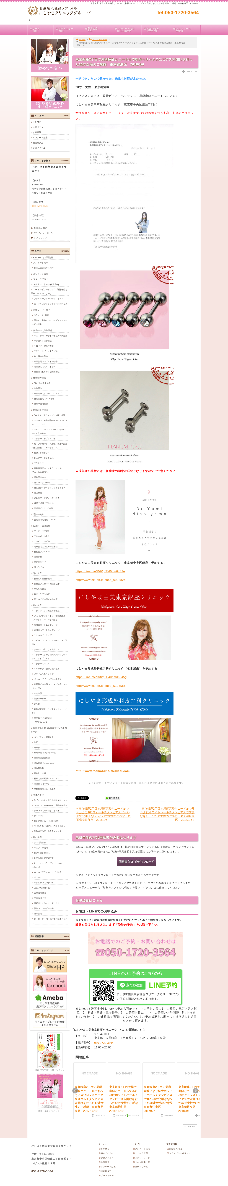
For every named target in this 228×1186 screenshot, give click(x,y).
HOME (81, 39)
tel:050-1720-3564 (178, 12)
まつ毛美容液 (40, 842)
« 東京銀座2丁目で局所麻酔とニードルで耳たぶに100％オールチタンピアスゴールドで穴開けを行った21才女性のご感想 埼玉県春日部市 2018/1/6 (103, 814)
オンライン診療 (40, 274)
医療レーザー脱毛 (41, 310)
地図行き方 (157, 30)
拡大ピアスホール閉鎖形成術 (46, 583)
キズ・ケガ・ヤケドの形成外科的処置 (50, 335)
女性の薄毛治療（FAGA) (45, 519)
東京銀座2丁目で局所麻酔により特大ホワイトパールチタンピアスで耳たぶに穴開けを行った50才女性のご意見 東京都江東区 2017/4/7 (159, 1098)
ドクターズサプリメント (45, 438)
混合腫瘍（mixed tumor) (44, 763)
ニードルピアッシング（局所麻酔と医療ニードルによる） (49, 291)
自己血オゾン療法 (42, 482)
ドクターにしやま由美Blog (46, 284)
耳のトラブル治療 (42, 594)
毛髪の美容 (38, 514)
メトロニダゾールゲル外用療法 (47, 679)
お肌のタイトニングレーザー (46, 625)
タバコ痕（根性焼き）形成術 (46, 810)
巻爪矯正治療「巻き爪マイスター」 (49, 831)
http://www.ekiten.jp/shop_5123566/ (101, 685)
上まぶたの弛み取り (43, 887)
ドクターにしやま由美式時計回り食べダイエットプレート (49, 656)
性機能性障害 (39, 378)
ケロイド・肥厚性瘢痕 (44, 346)
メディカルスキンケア (44, 674)
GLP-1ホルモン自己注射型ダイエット (50, 800)
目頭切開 (38, 913)
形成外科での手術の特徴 (45, 752)
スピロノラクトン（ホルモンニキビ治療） (49, 642)
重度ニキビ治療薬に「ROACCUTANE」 (42, 720)
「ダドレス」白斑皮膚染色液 (46, 610)
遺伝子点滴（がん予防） (45, 503)
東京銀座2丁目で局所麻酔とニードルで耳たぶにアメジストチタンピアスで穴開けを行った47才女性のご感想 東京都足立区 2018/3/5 (192, 1098)
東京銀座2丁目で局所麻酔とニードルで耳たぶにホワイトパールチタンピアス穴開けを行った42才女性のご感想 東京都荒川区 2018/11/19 (125, 1098)
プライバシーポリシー (44, 233)
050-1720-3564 (104, 1042)
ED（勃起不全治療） (43, 383)
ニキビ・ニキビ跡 (42, 541)
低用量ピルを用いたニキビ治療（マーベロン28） (49, 686)
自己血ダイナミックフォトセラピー (49, 487)
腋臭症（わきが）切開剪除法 (46, 372)
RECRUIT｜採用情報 (43, 257)
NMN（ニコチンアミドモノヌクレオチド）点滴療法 (49, 431)
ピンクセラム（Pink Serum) (46, 821)
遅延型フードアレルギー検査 (46, 498)
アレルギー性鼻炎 (42, 536)
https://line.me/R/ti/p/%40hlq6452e (100, 571)
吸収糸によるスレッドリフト (46, 903)
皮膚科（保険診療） (42, 525)
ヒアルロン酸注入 (42, 853)
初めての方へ (106, 1153)
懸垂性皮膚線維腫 (42, 758)
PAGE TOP (190, 1126)
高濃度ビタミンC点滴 (43, 508)
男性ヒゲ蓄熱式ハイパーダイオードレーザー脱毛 (49, 322)
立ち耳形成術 (40, 589)
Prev (75, 1091)
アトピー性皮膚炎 (42, 531)
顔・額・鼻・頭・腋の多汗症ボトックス (49, 920)
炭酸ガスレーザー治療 (44, 908)
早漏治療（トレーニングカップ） (48, 393)
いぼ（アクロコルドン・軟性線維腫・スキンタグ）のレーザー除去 (49, 618)
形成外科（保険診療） (44, 330)
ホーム (41, 30)
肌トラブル (39, 567)
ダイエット (39, 815)
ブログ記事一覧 (141, 1162)
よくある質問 (140, 1153)
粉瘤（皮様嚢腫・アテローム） (47, 778)
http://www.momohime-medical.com (103, 771)
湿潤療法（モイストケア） (46, 366)
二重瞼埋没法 (40, 898)
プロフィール (186, 30)
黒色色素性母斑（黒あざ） (46, 789)
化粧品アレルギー (42, 551)
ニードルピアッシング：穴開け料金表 (50, 304)
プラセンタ (39, 463)
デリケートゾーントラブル (46, 351)
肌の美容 (37, 605)
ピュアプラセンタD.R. (44, 458)
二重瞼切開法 (40, 893)
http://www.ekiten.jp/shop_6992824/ (101, 579)
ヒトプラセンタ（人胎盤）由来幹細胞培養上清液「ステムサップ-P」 (49, 445)
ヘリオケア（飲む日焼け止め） (47, 669)
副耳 (36, 742)
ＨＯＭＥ (37, 122)
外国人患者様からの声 (44, 268)
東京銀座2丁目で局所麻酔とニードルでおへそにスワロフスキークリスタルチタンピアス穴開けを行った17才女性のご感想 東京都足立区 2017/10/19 (89, 1098)
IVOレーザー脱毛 (41, 315)
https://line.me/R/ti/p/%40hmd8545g (101, 677)
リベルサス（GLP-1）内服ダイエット (50, 826)
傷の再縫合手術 (41, 356)
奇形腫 (37, 747)
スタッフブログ (40, 279)
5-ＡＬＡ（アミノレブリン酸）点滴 (49, 415)
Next (195, 1091)
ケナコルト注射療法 (43, 341)
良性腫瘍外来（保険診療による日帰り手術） (49, 730)
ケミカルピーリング (43, 635)
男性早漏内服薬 (41, 404)
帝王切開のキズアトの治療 (46, 361)
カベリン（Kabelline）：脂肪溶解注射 (51, 805)
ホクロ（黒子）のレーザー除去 (47, 872)
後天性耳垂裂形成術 (43, 578)
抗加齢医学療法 (40, 410)
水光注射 (38, 693)
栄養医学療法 (40, 477)
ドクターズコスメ (42, 663)
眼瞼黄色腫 (39, 768)
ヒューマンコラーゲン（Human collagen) (47, 865)
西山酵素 (38, 493)
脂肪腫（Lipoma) (41, 783)
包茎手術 (38, 388)
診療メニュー (69, 30)
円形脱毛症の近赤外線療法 (46, 546)
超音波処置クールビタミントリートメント (49, 711)
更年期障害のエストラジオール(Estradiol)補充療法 (46, 470)
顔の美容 (37, 837)
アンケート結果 (127, 30)
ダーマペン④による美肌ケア (46, 649)
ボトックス (39, 877)
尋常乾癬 (38, 557)
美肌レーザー (40, 698)
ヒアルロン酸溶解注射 (44, 858)
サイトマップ (40, 238)
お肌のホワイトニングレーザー (47, 630)
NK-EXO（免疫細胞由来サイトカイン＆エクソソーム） (49, 422)
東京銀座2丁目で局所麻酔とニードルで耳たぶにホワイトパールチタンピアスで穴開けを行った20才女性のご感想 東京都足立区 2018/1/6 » (167, 814)
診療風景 (98, 30)
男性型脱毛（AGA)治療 (44, 398)
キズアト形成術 (41, 847)
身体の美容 (38, 795)
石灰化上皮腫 (40, 773)
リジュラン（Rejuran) (43, 882)
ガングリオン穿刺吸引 (44, 737)
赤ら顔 (37, 703)
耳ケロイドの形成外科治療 (46, 599)
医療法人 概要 (40, 228)
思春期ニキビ (40, 562)
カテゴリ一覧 (140, 1167)
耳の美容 (37, 573)
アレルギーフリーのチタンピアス (48, 298)
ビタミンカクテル (42, 453)
